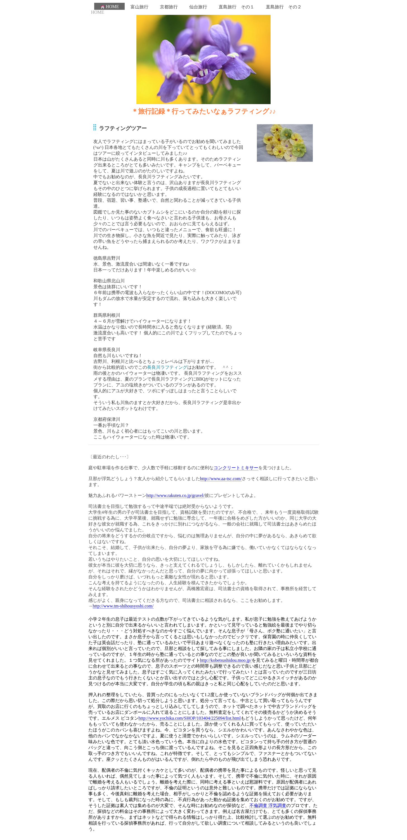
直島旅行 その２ (284, 6)
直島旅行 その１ (236, 6)
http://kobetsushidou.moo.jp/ (226, 660)
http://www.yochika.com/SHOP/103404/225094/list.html (190, 718)
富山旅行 (139, 6)
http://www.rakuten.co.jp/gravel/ (175, 495)
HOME (109, 6)
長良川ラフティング (167, 367)
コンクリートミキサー (236, 467)
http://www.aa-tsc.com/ (221, 478)
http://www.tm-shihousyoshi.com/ (123, 606)
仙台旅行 (198, 6)
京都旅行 (169, 6)
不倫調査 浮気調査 (267, 805)
